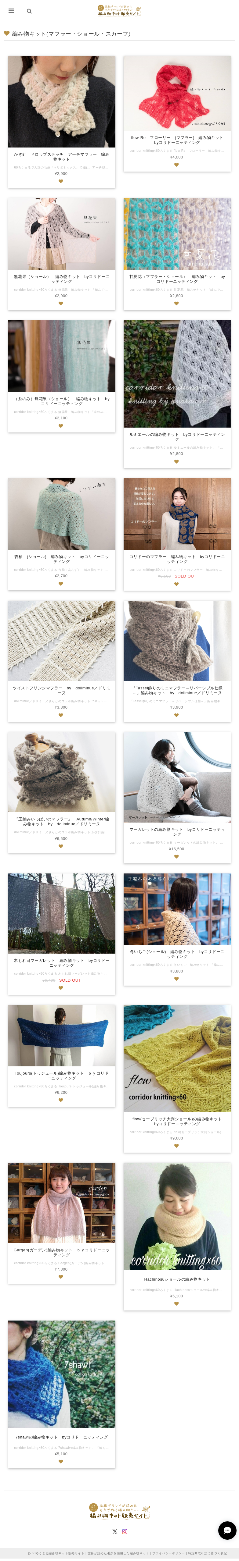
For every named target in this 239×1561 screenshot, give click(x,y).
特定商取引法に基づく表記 (207, 1555)
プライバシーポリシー (168, 1555)
